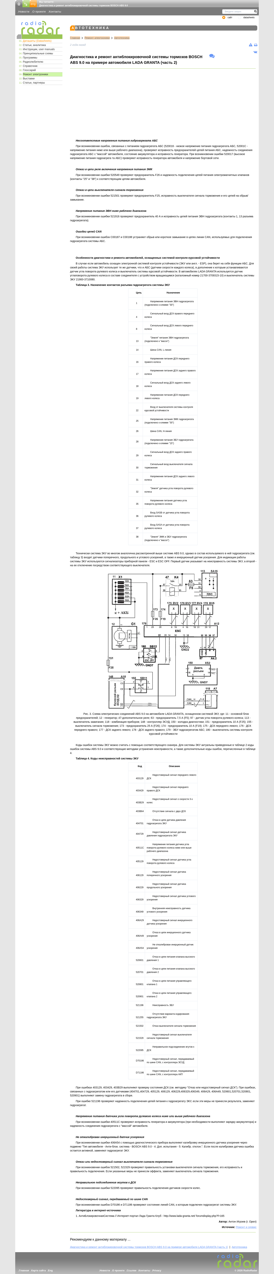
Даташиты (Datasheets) (37, 40)
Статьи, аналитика (34, 45)
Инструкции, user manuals (39, 49)
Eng (50, 1270)
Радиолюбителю (33, 61)
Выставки (29, 78)
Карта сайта (38, 1270)
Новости (23, 11)
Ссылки (131, 1270)
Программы (30, 57)
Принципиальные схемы (38, 53)
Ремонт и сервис (246, 1227)
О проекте (39, 11)
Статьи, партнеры (34, 82)
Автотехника (122, 37)
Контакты (55, 11)
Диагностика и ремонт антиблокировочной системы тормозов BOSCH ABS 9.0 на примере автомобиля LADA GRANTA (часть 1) (149, 1247)
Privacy (156, 1270)
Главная (75, 37)
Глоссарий (29, 70)
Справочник (30, 65)
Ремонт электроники (35, 74)
